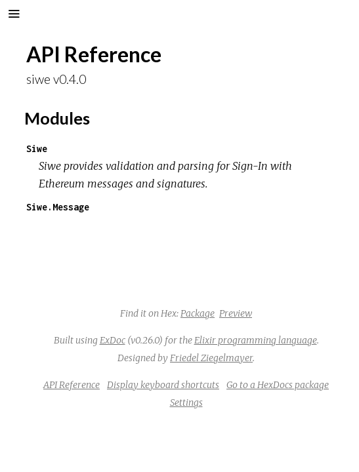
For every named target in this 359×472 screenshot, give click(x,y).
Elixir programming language (255, 340)
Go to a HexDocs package (277, 385)
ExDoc (112, 340)
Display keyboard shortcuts (163, 385)
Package (197, 313)
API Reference (71, 385)
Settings (186, 402)
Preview (235, 313)
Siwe (36, 148)
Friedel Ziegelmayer (211, 358)
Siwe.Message (57, 206)
